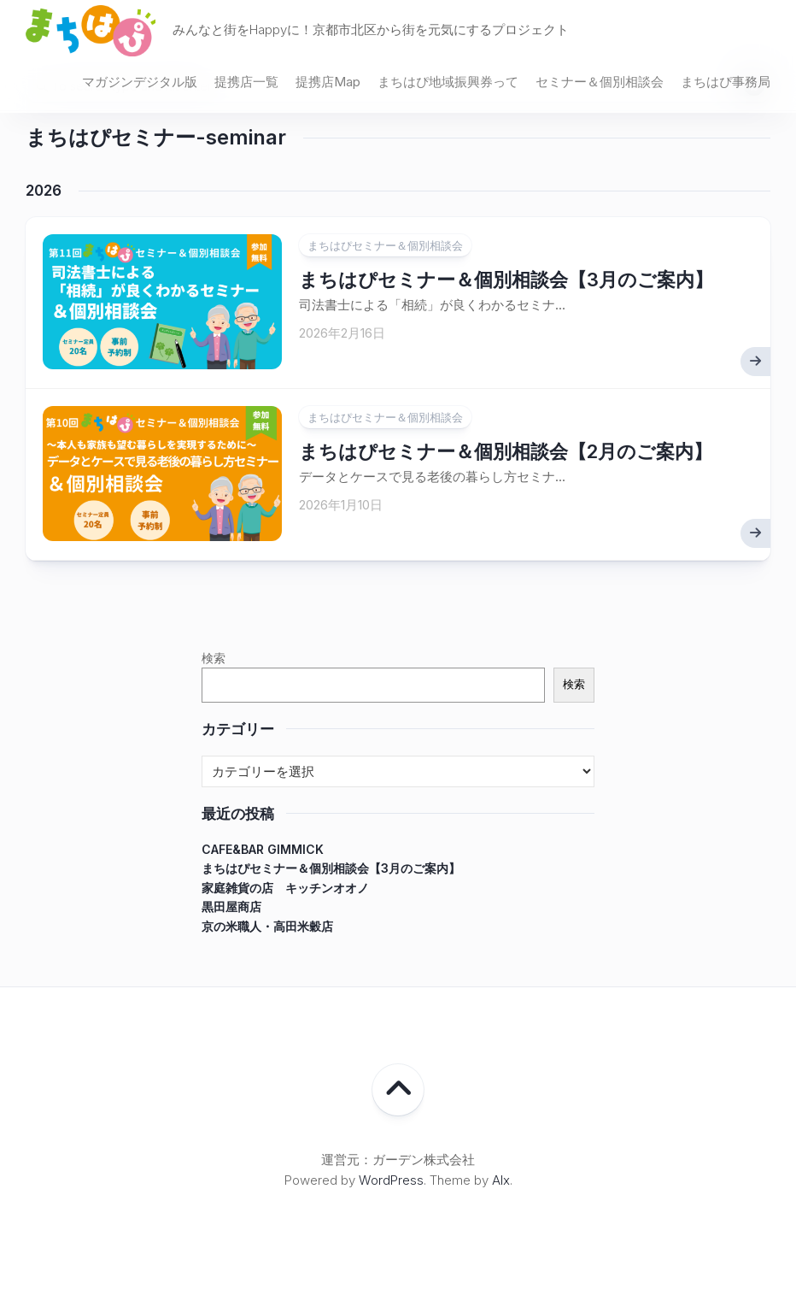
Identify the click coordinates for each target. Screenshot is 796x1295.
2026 (43, 190)
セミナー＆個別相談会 (600, 82)
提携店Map (328, 82)
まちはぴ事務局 (725, 82)
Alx (501, 1180)
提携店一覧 (246, 82)
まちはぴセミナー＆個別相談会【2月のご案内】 (505, 451)
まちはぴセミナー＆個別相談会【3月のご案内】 (506, 279)
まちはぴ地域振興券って (448, 82)
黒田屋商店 (231, 906)
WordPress (391, 1180)
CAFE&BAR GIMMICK (263, 849)
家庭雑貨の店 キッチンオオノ (285, 887)
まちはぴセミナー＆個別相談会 (385, 245)
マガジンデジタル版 (139, 82)
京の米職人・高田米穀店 (267, 926)
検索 (213, 657)
